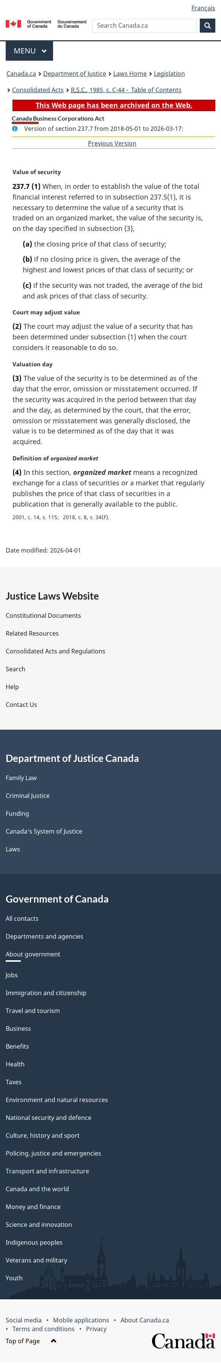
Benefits (17, 1047)
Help (12, 687)
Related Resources (32, 634)
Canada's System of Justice (44, 832)
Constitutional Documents (43, 616)
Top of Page (31, 1342)
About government (33, 955)
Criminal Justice (28, 796)
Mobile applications (81, 1321)
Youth (14, 1279)
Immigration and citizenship (46, 993)
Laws (13, 850)
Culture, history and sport (43, 1136)
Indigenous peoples (34, 1243)
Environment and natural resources (57, 1100)
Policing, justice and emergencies (53, 1154)
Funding (17, 814)
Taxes (14, 1083)
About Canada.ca (145, 1321)
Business (18, 1029)
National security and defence (48, 1118)
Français (203, 8)
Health (15, 1065)
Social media (24, 1321)
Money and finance (33, 1207)
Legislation (169, 73)
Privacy (96, 1329)
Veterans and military (36, 1261)
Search (15, 670)
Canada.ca (21, 73)
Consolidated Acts (38, 90)
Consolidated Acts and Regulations (55, 652)
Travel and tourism (33, 1011)
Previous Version (112, 143)
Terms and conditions (44, 1329)
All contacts (22, 919)
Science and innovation (39, 1225)
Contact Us (21, 705)
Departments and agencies (44, 937)
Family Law (21, 778)
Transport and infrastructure (47, 1172)
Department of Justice (74, 73)
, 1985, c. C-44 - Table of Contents (126, 90)
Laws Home (130, 73)
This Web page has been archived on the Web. (114, 105)
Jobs (12, 976)
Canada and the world (37, 1190)
